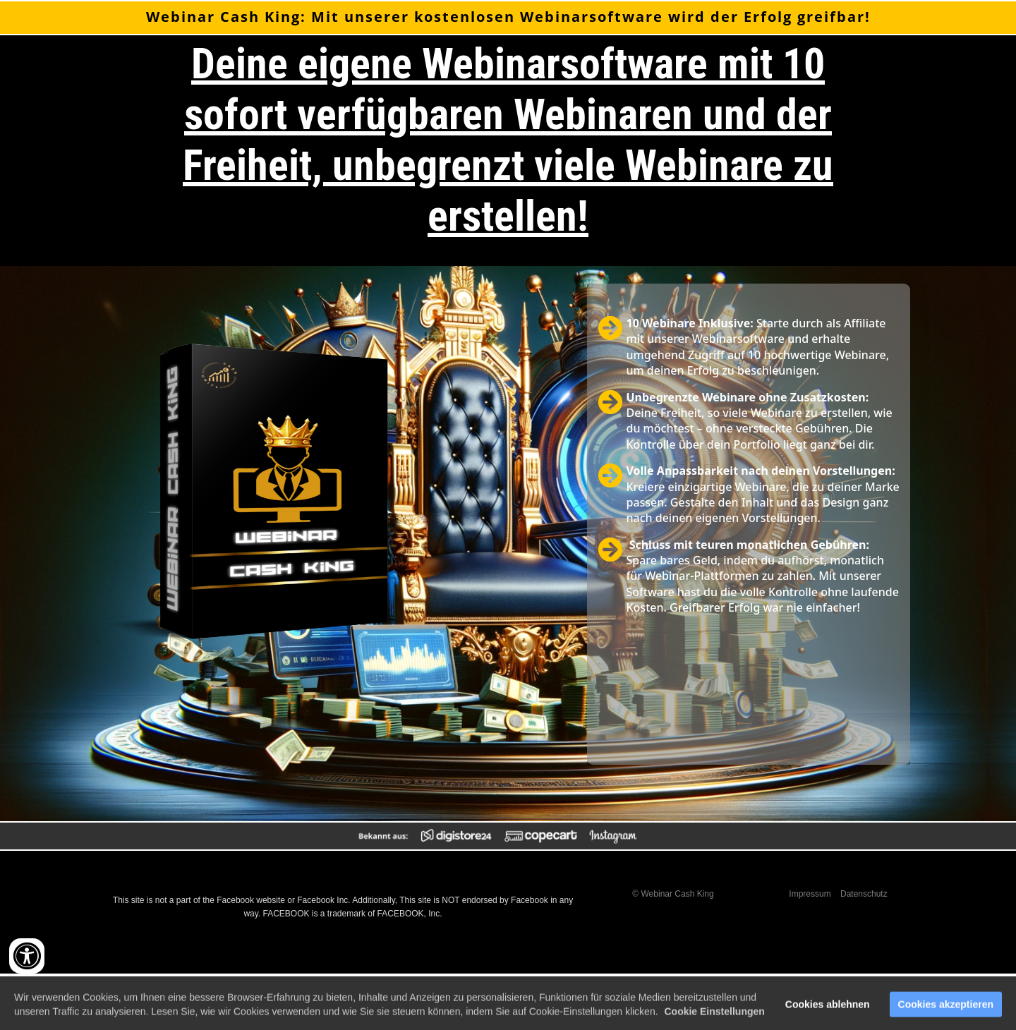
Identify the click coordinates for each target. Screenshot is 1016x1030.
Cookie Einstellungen (714, 1017)
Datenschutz (864, 894)
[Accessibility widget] (26, 956)
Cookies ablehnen (827, 1010)
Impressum (809, 894)
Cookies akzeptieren (945, 1010)
